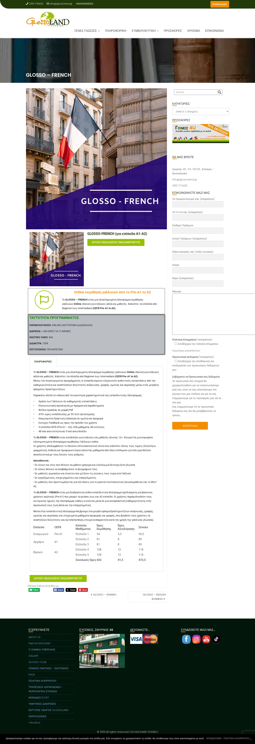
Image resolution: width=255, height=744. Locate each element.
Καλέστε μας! (220, 4)
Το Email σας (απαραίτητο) (197, 214)
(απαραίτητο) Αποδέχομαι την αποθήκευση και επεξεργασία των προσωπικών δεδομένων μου (195, 363)
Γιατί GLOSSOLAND (39, 649)
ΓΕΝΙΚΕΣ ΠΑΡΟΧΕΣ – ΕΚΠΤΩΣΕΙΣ (48, 674)
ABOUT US (34, 643)
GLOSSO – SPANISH (104, 594)
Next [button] (226, 133)
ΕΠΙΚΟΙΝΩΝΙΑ (214, 31)
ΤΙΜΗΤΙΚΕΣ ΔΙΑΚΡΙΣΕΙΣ (42, 709)
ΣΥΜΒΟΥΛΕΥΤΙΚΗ (143, 31)
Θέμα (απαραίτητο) (197, 280)
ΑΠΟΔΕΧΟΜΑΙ (214, 738)
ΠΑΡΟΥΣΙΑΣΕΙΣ (38, 722)
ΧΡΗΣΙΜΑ (193, 31)
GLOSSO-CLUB (37, 668)
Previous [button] (175, 133)
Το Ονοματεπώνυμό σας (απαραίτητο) (197, 201)
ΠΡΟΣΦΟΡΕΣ (173, 31)
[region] (200, 138)
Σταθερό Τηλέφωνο (197, 228)
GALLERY (33, 661)
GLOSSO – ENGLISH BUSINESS (154, 597)
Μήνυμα (197, 312)
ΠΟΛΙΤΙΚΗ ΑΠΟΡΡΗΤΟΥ (43, 686)
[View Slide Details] (200, 133)
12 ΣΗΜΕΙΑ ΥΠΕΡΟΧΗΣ (42, 655)
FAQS (32, 680)
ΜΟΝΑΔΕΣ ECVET (39, 703)
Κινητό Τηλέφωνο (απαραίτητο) (197, 241)
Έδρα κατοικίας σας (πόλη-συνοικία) (197, 254)
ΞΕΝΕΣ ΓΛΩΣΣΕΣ (85, 31)
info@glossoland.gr (59, 3)
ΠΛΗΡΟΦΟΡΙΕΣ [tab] (43, 361)
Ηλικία (197, 267)
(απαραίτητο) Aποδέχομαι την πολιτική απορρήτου (195, 342)
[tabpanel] (96, 468)
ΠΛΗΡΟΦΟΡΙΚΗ (115, 31)
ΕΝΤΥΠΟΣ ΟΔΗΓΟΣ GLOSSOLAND (48, 716)
